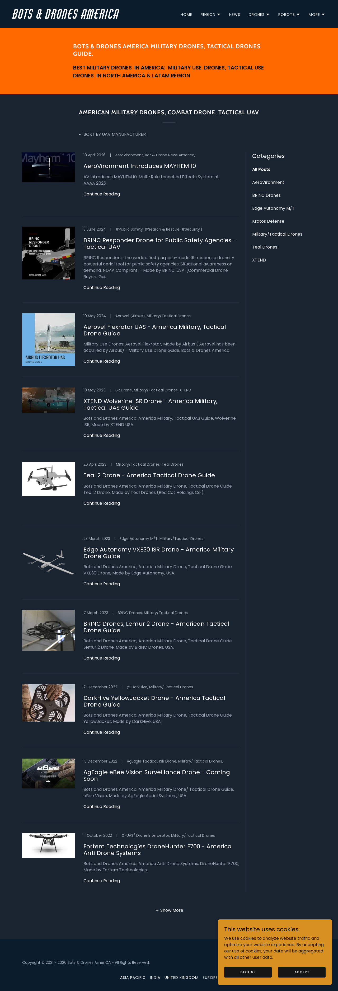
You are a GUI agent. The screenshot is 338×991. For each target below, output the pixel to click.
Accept (303, 972)
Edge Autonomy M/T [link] (273, 208)
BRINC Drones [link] (266, 195)
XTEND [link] (259, 260)
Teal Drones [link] (264, 247)
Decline (254, 972)
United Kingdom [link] (182, 977)
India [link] (155, 977)
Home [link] (186, 14)
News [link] (234, 14)
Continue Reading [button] (101, 194)
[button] (211, 14)
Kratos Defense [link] (268, 221)
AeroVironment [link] (268, 182)
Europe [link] (210, 977)
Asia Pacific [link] (133, 977)
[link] (89, 17)
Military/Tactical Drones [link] (277, 234)
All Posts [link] (261, 169)
